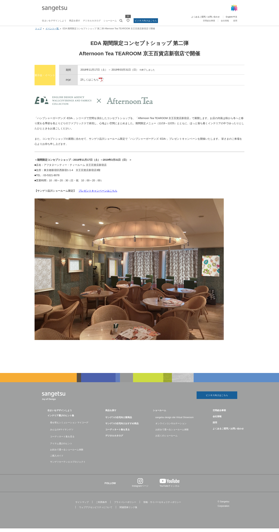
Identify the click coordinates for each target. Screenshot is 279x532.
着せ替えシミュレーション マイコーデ (69, 426)
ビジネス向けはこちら (146, 20)
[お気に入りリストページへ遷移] (128, 20)
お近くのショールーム (166, 439)
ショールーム (110, 20)
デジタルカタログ (92, 20)
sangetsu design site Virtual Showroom (174, 421)
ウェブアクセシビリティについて (95, 511)
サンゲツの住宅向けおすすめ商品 (122, 427)
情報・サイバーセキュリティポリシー (162, 506)
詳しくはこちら (96, 82)
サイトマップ (82, 506)
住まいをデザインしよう (54, 20)
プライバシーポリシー (125, 506)
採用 (235, 21)
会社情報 (225, 21)
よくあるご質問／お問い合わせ (205, 17)
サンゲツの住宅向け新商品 (118, 421)
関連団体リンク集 (128, 511)
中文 (235, 17)
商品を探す (74, 20)
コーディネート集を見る (62, 440)
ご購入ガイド (56, 459)
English (229, 17)
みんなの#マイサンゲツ (62, 433)
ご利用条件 (101, 506)
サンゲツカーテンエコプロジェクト (68, 465)
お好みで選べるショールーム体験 (66, 453)
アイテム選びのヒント (61, 447)
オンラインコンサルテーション (170, 427)
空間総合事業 (209, 21)
